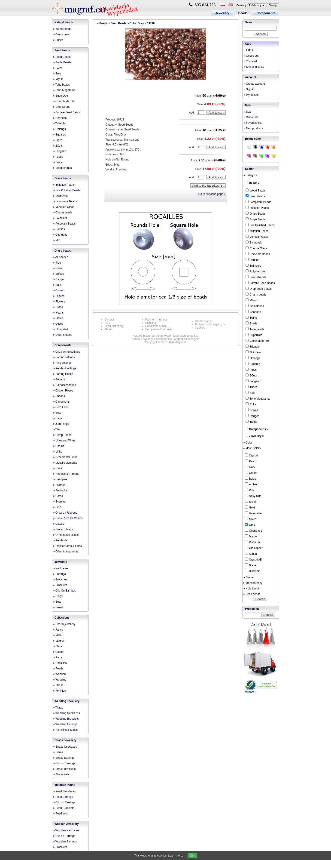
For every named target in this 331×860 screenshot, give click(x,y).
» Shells (58, 40)
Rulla (251, 404)
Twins (251, 317)
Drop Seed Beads (259, 288)
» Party (57, 657)
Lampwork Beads (258, 202)
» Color (247, 442)
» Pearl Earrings (63, 796)
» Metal (57, 635)
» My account (252, 94)
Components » (258, 429)
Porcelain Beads (258, 254)
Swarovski (254, 242)
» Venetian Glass (63, 207)
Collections (62, 617)
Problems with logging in (210, 324)
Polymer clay (256, 271)
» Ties (57, 429)
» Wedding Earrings (65, 724)
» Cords (58, 496)
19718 (151, 23)
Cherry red (253, 530)
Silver (250, 501)
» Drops (58, 307)
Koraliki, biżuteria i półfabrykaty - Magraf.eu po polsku (165, 335)
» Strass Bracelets (64, 769)
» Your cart (250, 61)
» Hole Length (252, 588)
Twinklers (253, 265)
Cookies (200, 327)
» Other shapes (62, 334)
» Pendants (60, 540)
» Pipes (57, 140)
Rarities (252, 260)
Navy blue (253, 496)
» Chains (58, 446)
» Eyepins (59, 501)
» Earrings (59, 574)
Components (266, 13)
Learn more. (175, 855)
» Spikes (58, 273)
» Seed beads (251, 594)
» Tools (57, 468)
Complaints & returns (158, 329)
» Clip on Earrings (64, 763)
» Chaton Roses (63, 390)
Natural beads (64, 22)
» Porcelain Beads (64, 223)
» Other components (65, 551)
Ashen (251, 553)
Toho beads (255, 329)
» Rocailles (60, 663)
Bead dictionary (114, 326)
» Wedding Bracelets (66, 718)
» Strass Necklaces (65, 746)
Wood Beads (256, 190)
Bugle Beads (255, 219)
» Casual (58, 651)
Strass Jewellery (65, 740)
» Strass (58, 685)
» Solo (57, 73)
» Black (57, 646)
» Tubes (58, 156)
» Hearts (58, 312)
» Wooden (59, 674)
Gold (250, 507)
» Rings (58, 596)
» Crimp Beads (62, 435)
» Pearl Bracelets (63, 808)
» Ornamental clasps (66, 534)
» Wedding (59, 679)
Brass (250, 565)
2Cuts (251, 375)
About (108, 329)
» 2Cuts (58, 145)
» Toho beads (61, 84)
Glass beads (63, 178)
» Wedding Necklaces (66, 713)
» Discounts (251, 117)
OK (192, 855)
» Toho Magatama (64, 90)
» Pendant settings (64, 368)
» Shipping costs (254, 66)
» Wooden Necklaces (66, 830)
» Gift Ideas (60, 234)
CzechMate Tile (257, 340)
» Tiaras (58, 707)
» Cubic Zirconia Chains (67, 518)
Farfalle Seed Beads (260, 283)
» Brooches (60, 579)
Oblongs (253, 358)
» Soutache (60, 490)
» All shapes (60, 257)
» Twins (57, 68)
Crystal (251, 455)
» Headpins (60, 479)
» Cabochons (61, 401)
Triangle (253, 346)
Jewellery (222, 13)
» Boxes (58, 607)
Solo (250, 393)
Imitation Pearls (65, 784)
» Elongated (60, 329)
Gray (124, 134)
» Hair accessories (64, 385)
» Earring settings (64, 357)
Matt (116, 164)
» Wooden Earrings (65, 841)
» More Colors (252, 448)
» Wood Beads (62, 29)
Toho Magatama (258, 398)
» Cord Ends (61, 407)
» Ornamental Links (65, 457)
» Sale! (248, 111)
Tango (251, 421)
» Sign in (249, 89)
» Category (250, 175)
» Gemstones (61, 34)
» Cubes (58, 290)
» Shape (248, 577)
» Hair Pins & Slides (65, 729)
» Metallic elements (65, 462)
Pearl (250, 461)
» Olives (58, 323)
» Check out (251, 55)
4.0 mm (117, 144)
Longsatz (253, 381)
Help (107, 322)
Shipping (150, 322)
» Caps (57, 418)
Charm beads (256, 294)
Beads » (254, 183)
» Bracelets (60, 585)
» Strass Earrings (63, 757)
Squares (253, 364)
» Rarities (59, 229)
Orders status (203, 321)
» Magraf (58, 640)
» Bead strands (62, 168)
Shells (251, 323)
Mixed (250, 519)
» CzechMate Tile (64, 101)
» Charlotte (60, 118)
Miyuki (252, 300)
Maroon (251, 536)
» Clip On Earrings (64, 590)
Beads (243, 13)
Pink (116, 134)
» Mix (56, 240)
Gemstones (255, 306)
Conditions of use (156, 326)
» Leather (59, 485)
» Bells (57, 507)
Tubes (251, 387)
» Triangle (59, 123)
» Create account (254, 83)
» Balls (57, 285)
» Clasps (58, 523)
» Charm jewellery (64, 624)
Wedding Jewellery (67, 701)
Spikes (252, 410)
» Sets (57, 412)
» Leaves (58, 296)
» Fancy (58, 629)
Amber (251, 484)
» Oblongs (59, 129)
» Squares (59, 134)
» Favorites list (252, 122)
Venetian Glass (257, 236)
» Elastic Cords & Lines (67, 546)
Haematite (253, 513)
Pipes (251, 369)
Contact (109, 319)
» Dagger (58, 279)
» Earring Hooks (63, 374)
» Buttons (59, 396)
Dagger (252, 416)
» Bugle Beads (62, 62)
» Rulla (57, 268)
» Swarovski (60, 195)
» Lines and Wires (64, 440)
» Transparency (252, 583)
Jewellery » (256, 436)
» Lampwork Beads (65, 201)
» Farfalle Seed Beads (67, 112)
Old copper (254, 548)
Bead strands (256, 277)
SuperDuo (254, 335)
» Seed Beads (61, 57)
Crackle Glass (256, 248)
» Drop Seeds (61, 106)
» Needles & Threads (66, 473)
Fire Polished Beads (260, 225)
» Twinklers (60, 218)
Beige (250, 478)
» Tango (58, 162)
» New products (253, 128)
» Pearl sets (60, 813)
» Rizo (57, 262)
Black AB (252, 571)
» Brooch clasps (63, 529)
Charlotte (253, 312)
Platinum (252, 542)
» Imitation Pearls (64, 184)
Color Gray (137, 23)
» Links (57, 451)
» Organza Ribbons (65, 512)
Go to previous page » (211, 194)
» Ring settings (62, 362)
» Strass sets (61, 774)
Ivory (250, 467)
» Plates (58, 318)
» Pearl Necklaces (64, 791)
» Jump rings (61, 423)
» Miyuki (58, 79)
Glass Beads (255, 213)
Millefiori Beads (257, 231)
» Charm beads (62, 212)
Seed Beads (118, 23)
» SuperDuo (60, 95)
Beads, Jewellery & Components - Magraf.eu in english (165, 339)
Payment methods (156, 319)
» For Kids (59, 690)
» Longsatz (60, 151)
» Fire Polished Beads (66, 190)
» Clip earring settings (66, 351)
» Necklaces (60, 568)
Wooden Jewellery (67, 824)
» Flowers (59, 301)
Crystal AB (253, 559)
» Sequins (59, 379)
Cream (251, 473)
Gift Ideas (253, 352)
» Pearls (58, 668)
